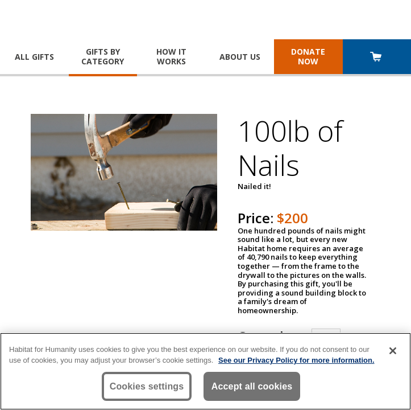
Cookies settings (147, 386)
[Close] (392, 350)
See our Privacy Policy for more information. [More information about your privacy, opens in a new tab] (296, 360)
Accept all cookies (252, 386)
